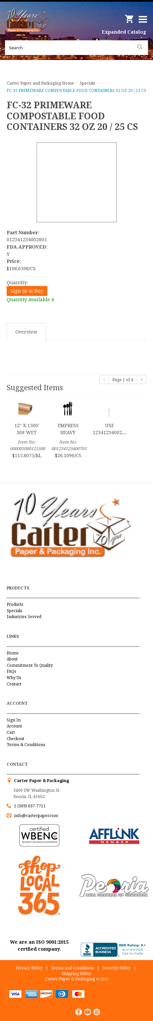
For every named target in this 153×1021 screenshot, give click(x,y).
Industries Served (24, 616)
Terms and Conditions (72, 968)
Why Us (14, 677)
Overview (26, 332)
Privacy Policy (29, 968)
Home (13, 653)
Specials (14, 610)
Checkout (15, 738)
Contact (14, 684)
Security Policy (116, 968)
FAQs (11, 671)
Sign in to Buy (27, 291)
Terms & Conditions (26, 744)
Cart (11, 732)
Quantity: (17, 282)
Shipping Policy (76, 973)
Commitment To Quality (30, 665)
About (12, 659)
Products (15, 604)
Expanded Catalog (124, 32)
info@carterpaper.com (35, 815)
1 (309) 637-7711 (30, 806)
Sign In (14, 720)
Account (14, 726)
